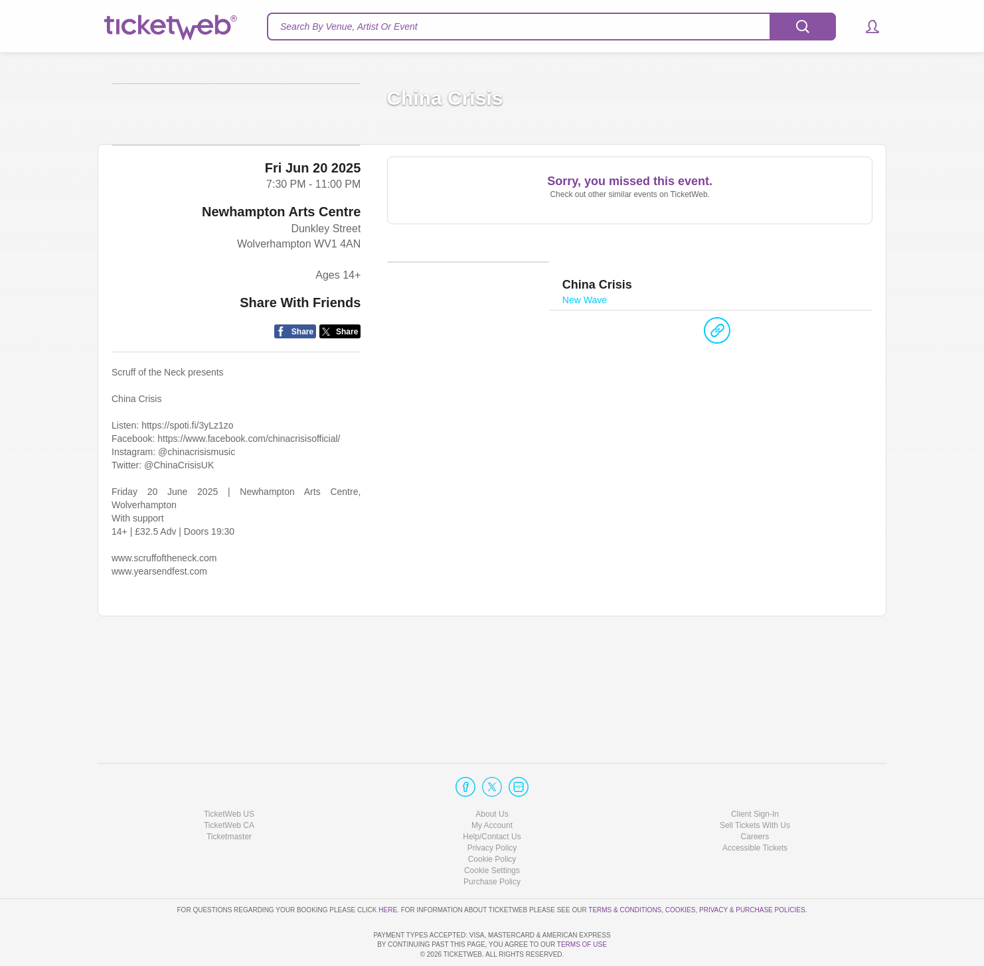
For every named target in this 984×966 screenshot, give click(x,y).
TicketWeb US (229, 775)
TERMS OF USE (582, 944)
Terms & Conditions (624, 871)
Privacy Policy (492, 810)
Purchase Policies (770, 871)
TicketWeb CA (229, 787)
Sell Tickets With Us (755, 787)
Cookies (680, 871)
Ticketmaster (229, 798)
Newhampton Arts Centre (281, 316)
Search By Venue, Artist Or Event (349, 26)
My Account (492, 787)
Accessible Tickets (754, 810)
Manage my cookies (492, 832)
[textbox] (551, 26)
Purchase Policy (492, 844)
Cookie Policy (492, 821)
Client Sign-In (755, 775)
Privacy (713, 871)
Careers (755, 798)
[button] (866, 26)
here (387, 871)
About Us (491, 775)
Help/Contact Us (492, 798)
